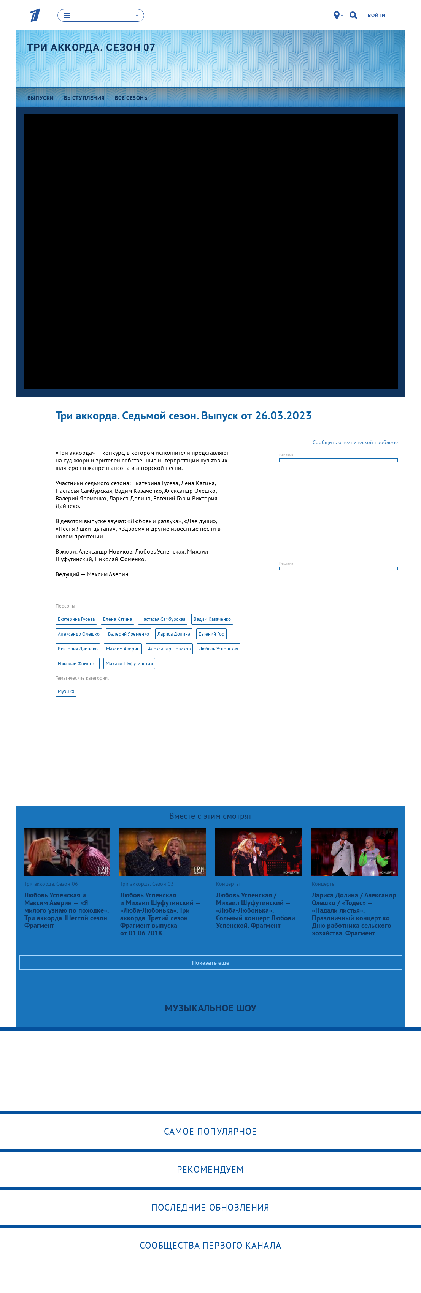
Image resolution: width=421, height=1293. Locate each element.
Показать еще (210, 962)
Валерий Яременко (128, 634)
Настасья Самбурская (162, 619)
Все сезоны (132, 97)
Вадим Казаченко (212, 619)
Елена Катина (117, 619)
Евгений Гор (211, 634)
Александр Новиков (169, 649)
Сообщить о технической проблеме (355, 442)
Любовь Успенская (218, 649)
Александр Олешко (79, 634)
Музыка (66, 691)
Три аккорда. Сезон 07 (91, 47)
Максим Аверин (123, 649)
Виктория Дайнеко (78, 649)
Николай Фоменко (77, 663)
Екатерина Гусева (76, 619)
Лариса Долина (173, 634)
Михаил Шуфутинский (129, 663)
